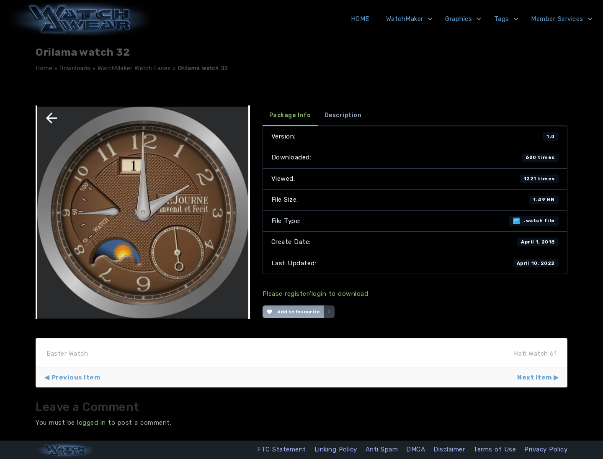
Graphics (458, 19)
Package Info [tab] (290, 115)
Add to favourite (293, 312)
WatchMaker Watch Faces (134, 68)
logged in (91, 422)
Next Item (534, 377)
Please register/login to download (315, 293)
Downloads (74, 68)
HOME (360, 19)
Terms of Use (494, 449)
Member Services (557, 19)
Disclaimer (449, 449)
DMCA (415, 449)
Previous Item (76, 377)
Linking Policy (335, 449)
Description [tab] (343, 115)
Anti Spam (382, 449)
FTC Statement (281, 449)
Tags (501, 19)
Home (44, 68)
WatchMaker (404, 19)
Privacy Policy (545, 449)
